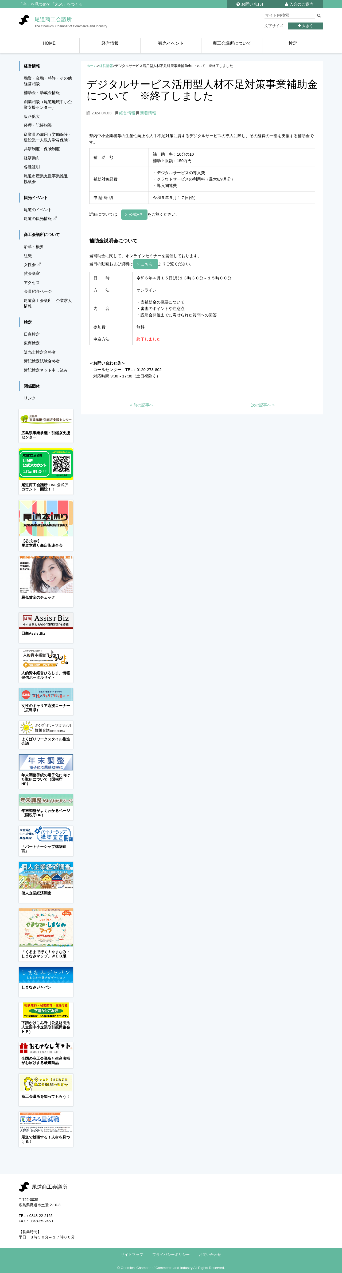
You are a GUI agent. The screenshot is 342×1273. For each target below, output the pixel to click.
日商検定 (32, 334)
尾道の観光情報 (40, 218)
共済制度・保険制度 (42, 149)
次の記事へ (263, 405)
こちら (147, 264)
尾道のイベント (38, 209)
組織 (28, 255)
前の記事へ (141, 405)
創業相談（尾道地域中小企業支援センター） (48, 104)
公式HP (135, 214)
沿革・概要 (34, 246)
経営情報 (106, 66)
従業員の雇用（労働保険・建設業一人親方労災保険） (48, 137)
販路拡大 (32, 116)
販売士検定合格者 (40, 352)
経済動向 (32, 158)
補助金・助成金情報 (42, 92)
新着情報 (148, 113)
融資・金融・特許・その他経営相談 (48, 81)
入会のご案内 (299, 4)
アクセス (32, 282)
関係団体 (32, 386)
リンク (30, 398)
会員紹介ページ (38, 291)
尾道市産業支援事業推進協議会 (46, 179)
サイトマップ (132, 1254)
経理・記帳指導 (38, 125)
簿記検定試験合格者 (42, 361)
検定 (28, 322)
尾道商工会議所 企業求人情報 (48, 303)
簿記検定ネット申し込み (46, 370)
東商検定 (32, 343)
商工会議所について (42, 234)
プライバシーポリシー (171, 1254)
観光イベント (36, 197)
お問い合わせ (250, 4)
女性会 (32, 264)
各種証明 (32, 166)
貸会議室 (32, 273)
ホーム (92, 66)
